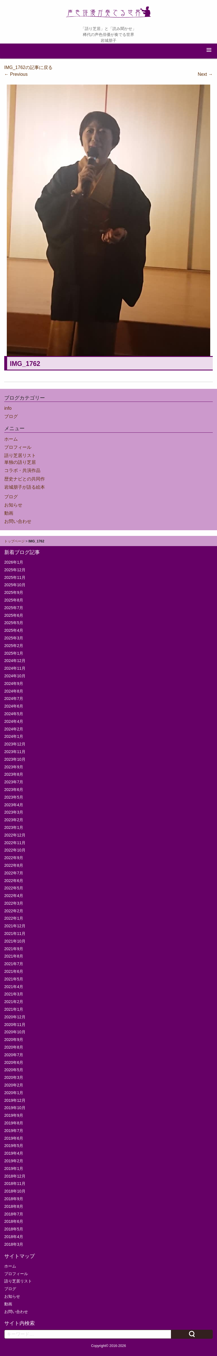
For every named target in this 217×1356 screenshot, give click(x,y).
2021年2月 (13, 1001)
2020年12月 (14, 1017)
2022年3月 (13, 903)
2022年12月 (14, 835)
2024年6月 (13, 706)
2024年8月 (13, 691)
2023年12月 (14, 744)
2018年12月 (14, 1176)
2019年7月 (13, 1130)
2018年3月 (13, 1244)
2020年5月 (13, 1070)
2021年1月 (13, 1009)
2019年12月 (14, 1100)
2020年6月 (13, 1062)
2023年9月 (13, 767)
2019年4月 (13, 1153)
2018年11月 (14, 1183)
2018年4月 (13, 1236)
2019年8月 (13, 1123)
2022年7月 (13, 873)
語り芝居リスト (20, 455)
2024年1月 (13, 736)
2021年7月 (13, 964)
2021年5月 (13, 979)
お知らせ (13, 505)
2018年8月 (13, 1206)
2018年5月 (13, 1229)
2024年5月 (13, 714)
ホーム (11, 439)
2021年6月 (13, 971)
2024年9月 (13, 683)
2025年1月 (13, 653)
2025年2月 (13, 645)
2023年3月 (13, 812)
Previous (16, 74)
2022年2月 (13, 911)
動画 (8, 513)
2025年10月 (14, 585)
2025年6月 (13, 615)
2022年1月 (13, 918)
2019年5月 (13, 1145)
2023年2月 (13, 820)
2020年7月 (13, 1055)
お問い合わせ (17, 521)
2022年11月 (14, 842)
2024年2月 (13, 729)
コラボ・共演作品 (22, 470)
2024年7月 (13, 698)
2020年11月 (14, 1024)
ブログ (11, 416)
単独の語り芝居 (20, 462)
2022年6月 (13, 880)
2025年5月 (13, 622)
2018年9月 (13, 1199)
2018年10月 (14, 1191)
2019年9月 (13, 1115)
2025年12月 (14, 570)
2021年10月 (14, 941)
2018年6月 (13, 1221)
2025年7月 (13, 607)
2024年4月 (13, 721)
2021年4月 (13, 986)
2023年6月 (13, 789)
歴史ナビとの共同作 (24, 479)
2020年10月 (14, 1032)
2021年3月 (13, 994)
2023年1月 (13, 827)
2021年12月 (14, 926)
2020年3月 (13, 1077)
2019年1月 (13, 1168)
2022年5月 (13, 888)
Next (205, 74)
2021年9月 (13, 949)
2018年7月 (13, 1214)
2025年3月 (13, 638)
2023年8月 (13, 774)
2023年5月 (13, 797)
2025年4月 (13, 630)
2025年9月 (13, 592)
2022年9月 (13, 857)
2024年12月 (14, 660)
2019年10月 (14, 1107)
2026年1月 (13, 562)
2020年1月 (13, 1092)
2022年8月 (13, 865)
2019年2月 (13, 1161)
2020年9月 (13, 1039)
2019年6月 (13, 1138)
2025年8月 (13, 600)
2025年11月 (14, 577)
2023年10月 (14, 759)
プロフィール (17, 447)
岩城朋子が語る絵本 (24, 487)
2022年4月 (13, 895)
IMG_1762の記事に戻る (28, 67)
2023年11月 (14, 751)
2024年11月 (14, 668)
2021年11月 (14, 933)
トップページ (14, 541)
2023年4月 (13, 805)
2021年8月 (13, 956)
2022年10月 (14, 850)
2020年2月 (13, 1085)
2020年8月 (13, 1047)
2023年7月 (13, 782)
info (8, 408)
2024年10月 (14, 676)
